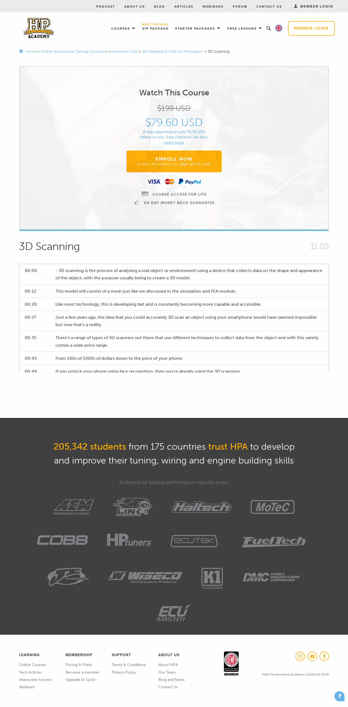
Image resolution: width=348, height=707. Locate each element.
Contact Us (269, 6)
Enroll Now (174, 161)
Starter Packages (195, 28)
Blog (159, 6)
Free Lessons (242, 28)
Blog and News (171, 679)
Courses (121, 28)
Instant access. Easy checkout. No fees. (174, 137)
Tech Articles (30, 672)
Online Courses (32, 664)
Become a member (83, 672)
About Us (134, 6)
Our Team (167, 672)
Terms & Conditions (129, 664)
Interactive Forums (35, 679)
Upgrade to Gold (80, 679)
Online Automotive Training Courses (73, 51)
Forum (240, 6)
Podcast (105, 6)
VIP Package (155, 27)
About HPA (168, 664)
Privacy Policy (124, 672)
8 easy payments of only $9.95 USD (174, 132)
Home (31, 51)
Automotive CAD (123, 51)
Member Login (311, 28)
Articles (183, 6)
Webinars (213, 6)
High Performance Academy (38, 28)
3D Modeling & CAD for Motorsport (173, 51)
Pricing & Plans (79, 664)
